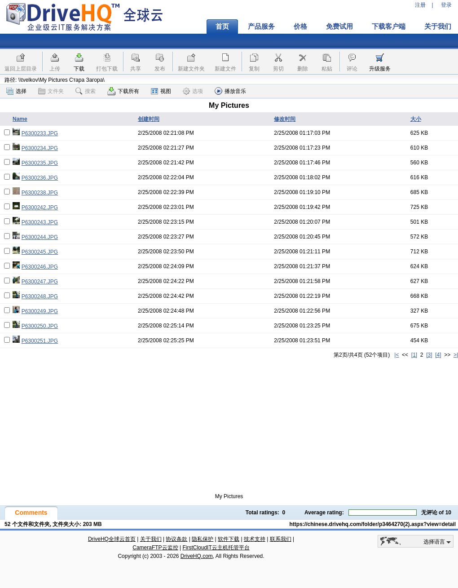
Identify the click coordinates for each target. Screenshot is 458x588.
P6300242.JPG (40, 207)
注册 (420, 5)
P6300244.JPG (40, 237)
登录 (446, 5)
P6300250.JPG (40, 326)
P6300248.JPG (40, 296)
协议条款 (176, 539)
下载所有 (123, 91)
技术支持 (254, 539)
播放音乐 (230, 91)
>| (456, 355)
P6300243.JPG (40, 222)
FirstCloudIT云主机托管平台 (215, 547)
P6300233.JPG (40, 133)
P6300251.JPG (40, 341)
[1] (414, 355)
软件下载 (228, 539)
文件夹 (51, 91)
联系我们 (280, 539)
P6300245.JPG (40, 252)
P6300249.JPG (40, 311)
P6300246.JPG (40, 267)
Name (20, 119)
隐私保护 (202, 539)
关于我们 (151, 539)
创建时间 (148, 119)
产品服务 (261, 26)
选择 (16, 91)
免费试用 (339, 26)
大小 (415, 119)
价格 (300, 26)
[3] (429, 355)
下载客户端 (388, 26)
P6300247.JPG (40, 282)
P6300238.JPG (40, 193)
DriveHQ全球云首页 (112, 539)
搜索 (85, 91)
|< (396, 355)
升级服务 (380, 69)
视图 (161, 91)
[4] (438, 355)
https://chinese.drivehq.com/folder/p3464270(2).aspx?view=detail (373, 524)
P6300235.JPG (40, 163)
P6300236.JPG (40, 178)
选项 (193, 91)
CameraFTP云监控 (155, 547)
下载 (79, 69)
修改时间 (284, 119)
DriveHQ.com (197, 556)
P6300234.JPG (40, 148)
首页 (222, 26)
